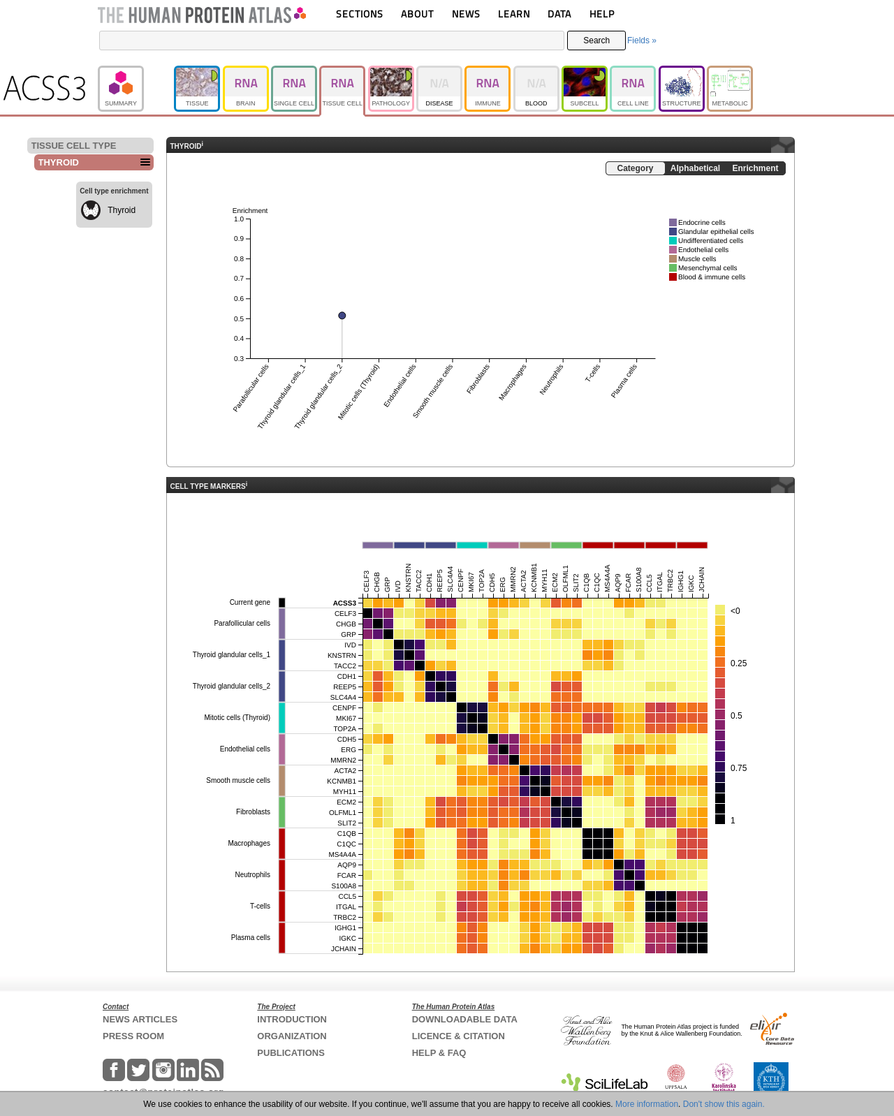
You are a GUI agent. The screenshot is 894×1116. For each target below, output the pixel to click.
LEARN (514, 13)
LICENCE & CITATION (458, 1036)
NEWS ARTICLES (140, 1019)
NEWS (466, 13)
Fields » (642, 40)
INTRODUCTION (292, 1019)
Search (596, 40)
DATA (559, 13)
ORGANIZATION (291, 1036)
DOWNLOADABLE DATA (465, 1019)
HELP (602, 13)
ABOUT (417, 13)
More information (646, 1104)
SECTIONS (359, 13)
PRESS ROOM (133, 1036)
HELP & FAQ (439, 1053)
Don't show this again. (724, 1104)
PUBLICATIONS (291, 1053)
